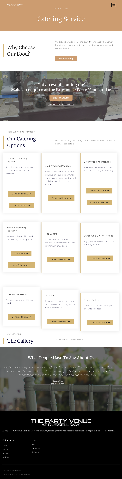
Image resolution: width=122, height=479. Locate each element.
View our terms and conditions (61, 104)
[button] (113, 5)
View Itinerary (12, 180)
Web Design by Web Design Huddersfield (17, 474)
